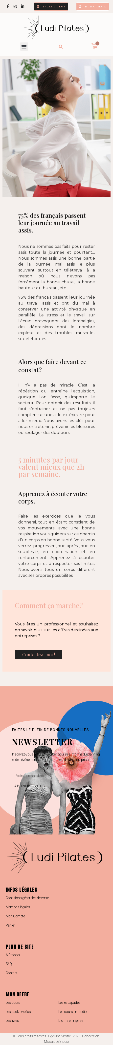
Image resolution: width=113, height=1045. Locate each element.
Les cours (13, 1003)
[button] (24, 46)
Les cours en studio (72, 1012)
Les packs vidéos (18, 1012)
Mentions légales (18, 907)
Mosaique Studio (56, 1042)
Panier (10, 925)
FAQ (9, 964)
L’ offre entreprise (70, 1021)
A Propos (13, 955)
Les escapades (69, 1003)
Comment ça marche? (49, 605)
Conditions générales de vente (27, 898)
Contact (11, 973)
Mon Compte (15, 916)
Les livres (12, 1021)
